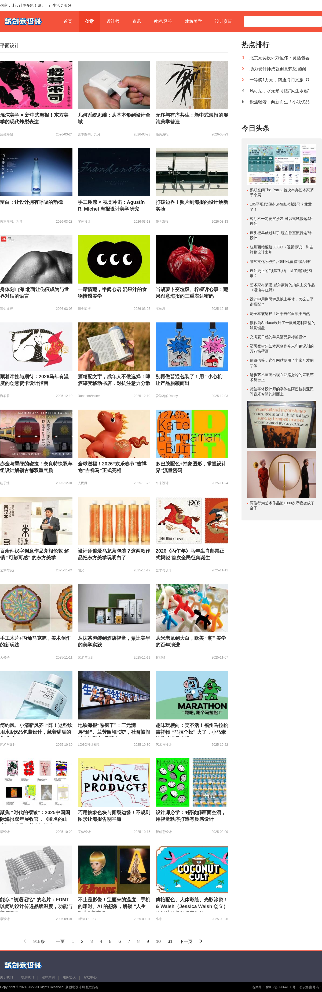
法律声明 (48, 977)
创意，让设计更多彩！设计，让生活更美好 (35, 5)
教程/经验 (163, 21)
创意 (89, 21)
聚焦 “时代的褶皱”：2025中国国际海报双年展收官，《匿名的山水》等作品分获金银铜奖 (35, 819)
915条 (39, 941)
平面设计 (9, 45)
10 (158, 941)
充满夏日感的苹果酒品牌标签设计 (278, 337)
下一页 (186, 941)
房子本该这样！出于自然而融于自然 (280, 313)
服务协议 (69, 977)
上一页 (58, 941)
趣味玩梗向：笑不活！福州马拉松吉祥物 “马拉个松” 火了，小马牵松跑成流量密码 (192, 732)
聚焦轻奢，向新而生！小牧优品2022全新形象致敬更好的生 (282, 102)
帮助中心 (90, 977)
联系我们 (27, 977)
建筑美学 (193, 21)
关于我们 (6, 977)
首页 (68, 21)
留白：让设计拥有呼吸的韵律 (31, 202)
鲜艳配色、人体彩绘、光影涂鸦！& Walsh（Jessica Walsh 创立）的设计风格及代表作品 (192, 906)
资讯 (136, 21)
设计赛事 (223, 21)
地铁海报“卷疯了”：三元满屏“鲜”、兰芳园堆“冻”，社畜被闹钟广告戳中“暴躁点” (114, 732)
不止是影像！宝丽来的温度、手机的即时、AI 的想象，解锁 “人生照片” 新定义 (114, 906)
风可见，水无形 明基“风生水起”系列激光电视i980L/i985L (282, 91)
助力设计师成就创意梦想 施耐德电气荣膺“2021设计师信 (282, 69)
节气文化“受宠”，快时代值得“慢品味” (280, 261)
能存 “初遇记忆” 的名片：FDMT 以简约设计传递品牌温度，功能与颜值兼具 (36, 906)
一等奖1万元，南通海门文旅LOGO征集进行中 (282, 80)
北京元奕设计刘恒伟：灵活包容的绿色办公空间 (282, 58)
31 (170, 941)
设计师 (113, 21)
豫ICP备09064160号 (280, 987)
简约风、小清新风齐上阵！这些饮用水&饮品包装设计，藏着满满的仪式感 (36, 732)
